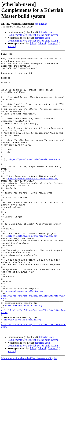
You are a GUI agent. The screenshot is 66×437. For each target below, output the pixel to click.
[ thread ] (42, 43)
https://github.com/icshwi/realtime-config (34, 180)
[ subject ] (53, 43)
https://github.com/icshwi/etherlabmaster (32, 203)
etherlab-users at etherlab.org (25, 338)
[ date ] (33, 43)
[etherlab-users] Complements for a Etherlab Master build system (33, 33)
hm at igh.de (41, 23)
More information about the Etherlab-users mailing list (29, 414)
